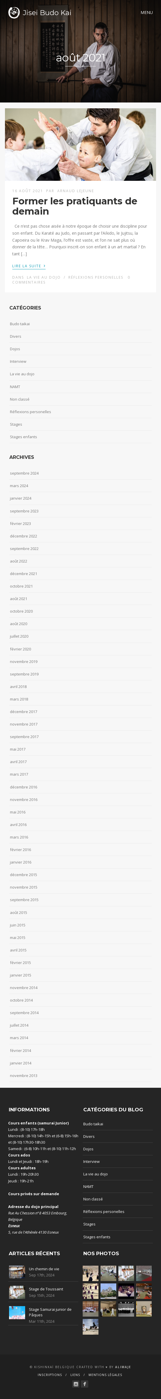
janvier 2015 (20, 975)
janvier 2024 (20, 498)
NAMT (15, 386)
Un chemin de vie (44, 1268)
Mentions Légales (105, 1375)
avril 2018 (18, 686)
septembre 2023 (24, 511)
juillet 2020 (19, 636)
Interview (18, 361)
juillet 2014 (19, 1025)
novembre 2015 (23, 887)
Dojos (15, 348)
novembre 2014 (23, 987)
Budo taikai (20, 323)
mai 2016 (17, 812)
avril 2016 (18, 824)
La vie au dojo (44, 277)
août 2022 (18, 561)
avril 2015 (18, 950)
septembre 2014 (24, 1012)
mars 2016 (19, 837)
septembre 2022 (24, 548)
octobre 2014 (21, 1000)
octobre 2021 (21, 586)
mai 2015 (17, 937)
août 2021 (18, 598)
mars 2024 (19, 485)
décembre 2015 (23, 874)
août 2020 (18, 623)
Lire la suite (29, 265)
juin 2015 (17, 925)
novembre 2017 (23, 724)
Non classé (20, 399)
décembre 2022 (23, 536)
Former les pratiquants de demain (74, 206)
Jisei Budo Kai (47, 12)
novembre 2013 (23, 1075)
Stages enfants (23, 436)
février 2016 (20, 849)
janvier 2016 (20, 862)
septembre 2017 (24, 736)
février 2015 (20, 962)
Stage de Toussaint (46, 1289)
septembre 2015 (24, 899)
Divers (15, 336)
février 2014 (20, 1050)
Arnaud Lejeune (75, 190)
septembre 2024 (24, 473)
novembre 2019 (23, 661)
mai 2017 (17, 749)
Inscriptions (50, 1375)
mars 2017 (19, 774)
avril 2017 (18, 761)
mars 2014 (19, 1037)
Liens (75, 1375)
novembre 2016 (23, 799)
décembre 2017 (23, 711)
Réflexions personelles (95, 277)
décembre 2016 (23, 787)
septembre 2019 (24, 674)
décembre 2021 (23, 573)
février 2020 (20, 649)
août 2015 (18, 912)
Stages (16, 424)
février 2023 (20, 523)
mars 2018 (19, 699)
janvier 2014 (20, 1063)
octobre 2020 (21, 611)
